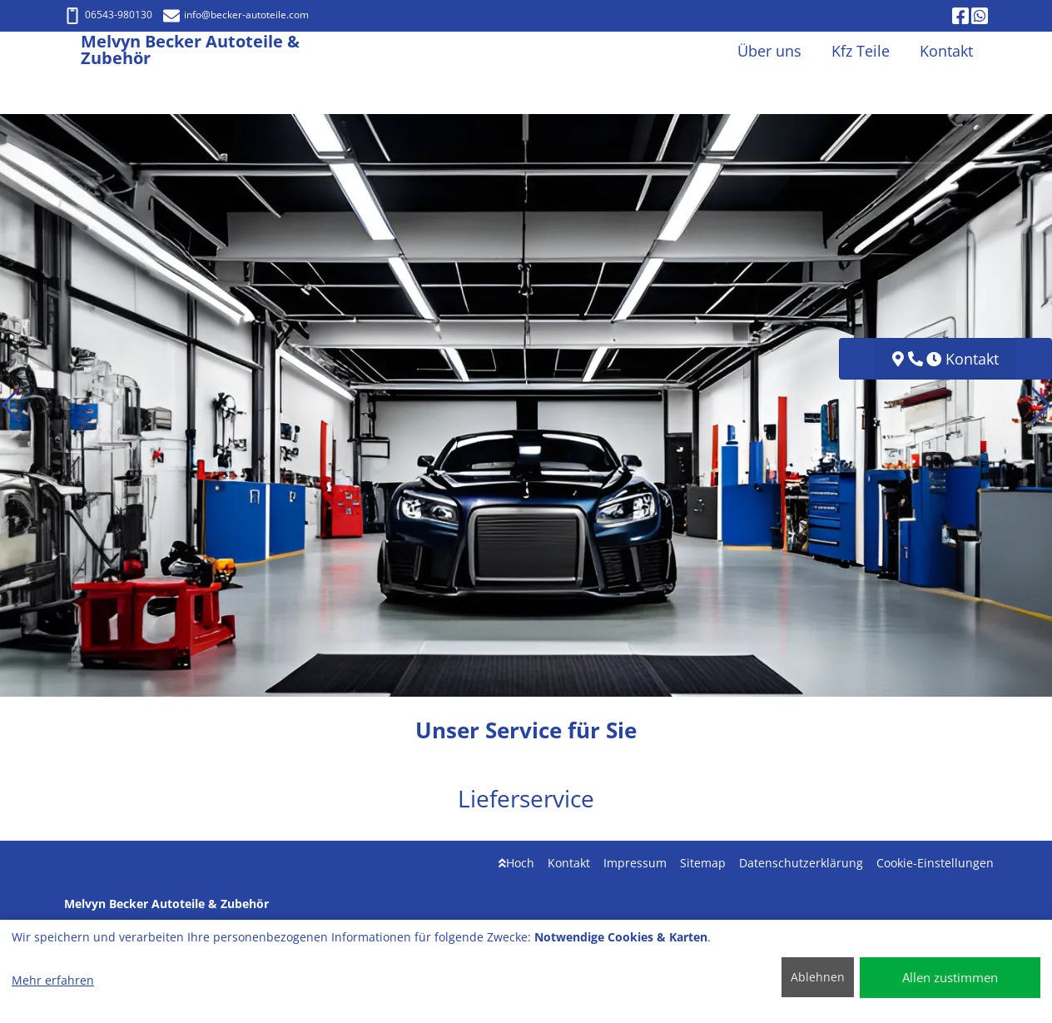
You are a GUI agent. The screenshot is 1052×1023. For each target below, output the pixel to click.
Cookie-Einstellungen (935, 863)
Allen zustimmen (950, 977)
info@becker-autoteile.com (236, 14)
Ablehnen (818, 977)
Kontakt (569, 863)
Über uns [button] (769, 51)
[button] (11, 405)
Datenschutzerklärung (801, 863)
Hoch (516, 863)
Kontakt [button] (946, 51)
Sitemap (703, 863)
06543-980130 (108, 14)
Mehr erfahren (53, 980)
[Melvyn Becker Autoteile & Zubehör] (72, 51)
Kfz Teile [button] (860, 51)
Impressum (635, 863)
